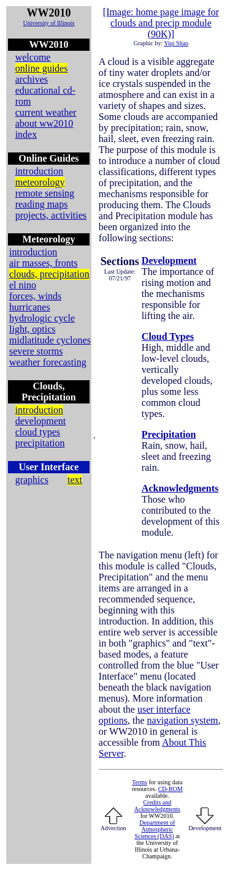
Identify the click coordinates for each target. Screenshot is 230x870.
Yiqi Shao (176, 43)
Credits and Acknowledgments (157, 805)
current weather (46, 112)
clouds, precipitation (49, 274)
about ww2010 (44, 123)
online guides (41, 68)
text (74, 479)
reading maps (41, 204)
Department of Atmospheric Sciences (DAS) (154, 829)
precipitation (40, 443)
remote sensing (44, 193)
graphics (31, 479)
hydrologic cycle (42, 318)
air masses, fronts (43, 263)
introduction (39, 171)
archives (31, 79)
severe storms (36, 351)
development (40, 421)
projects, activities (50, 215)
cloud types (37, 432)
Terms (139, 782)
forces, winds (35, 296)
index (26, 134)
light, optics (32, 329)
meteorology (40, 182)
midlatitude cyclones (50, 340)
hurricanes (29, 307)
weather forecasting (47, 362)
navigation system (182, 720)
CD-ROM (170, 789)
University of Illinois (48, 23)
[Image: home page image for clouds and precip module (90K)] (161, 23)
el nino (22, 285)
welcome (33, 57)
